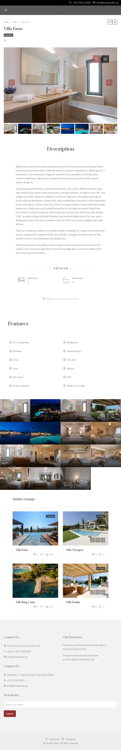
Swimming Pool (74, 351)
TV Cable (71, 359)
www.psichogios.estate (74, 649)
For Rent (8, 35)
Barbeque (17, 351)
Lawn (15, 368)
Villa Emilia (73, 602)
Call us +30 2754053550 (19, 651)
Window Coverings (76, 385)
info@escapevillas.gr (17, 657)
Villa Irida (22, 550)
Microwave (18, 377)
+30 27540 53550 (15, 680)
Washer (70, 368)
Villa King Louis (25, 602)
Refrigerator (72, 342)
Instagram (68, 739)
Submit (9, 713)
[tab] (96, 59)
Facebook (52, 739)
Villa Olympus (75, 550)
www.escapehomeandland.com (79, 659)
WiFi (69, 377)
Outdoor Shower (21, 385)
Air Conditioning (20, 342)
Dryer (16, 359)
